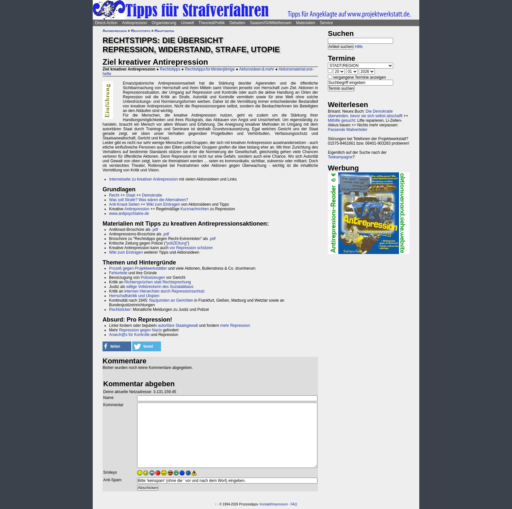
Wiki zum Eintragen (163, 204)
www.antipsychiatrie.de (129, 213)
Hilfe (359, 46)
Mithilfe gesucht (341, 120)
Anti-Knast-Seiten (124, 204)
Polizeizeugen (153, 277)
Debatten (238, 23)
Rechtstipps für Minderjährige (210, 69)
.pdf (165, 234)
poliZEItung (176, 243)
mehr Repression (235, 325)
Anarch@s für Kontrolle (129, 334)
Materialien (305, 23)
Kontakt (265, 504)
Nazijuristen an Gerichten (171, 300)
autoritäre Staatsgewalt (178, 325)
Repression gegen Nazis (140, 330)
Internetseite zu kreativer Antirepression (143, 179)
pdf (155, 229)
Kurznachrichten (195, 209)
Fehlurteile (118, 273)
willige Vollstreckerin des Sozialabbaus (159, 286)
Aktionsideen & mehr (256, 69)
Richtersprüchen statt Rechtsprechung (157, 282)
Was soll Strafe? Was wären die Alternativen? (148, 200)
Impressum (280, 504)
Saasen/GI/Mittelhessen (270, 23)
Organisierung (164, 23)
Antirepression (134, 23)
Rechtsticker (120, 309)
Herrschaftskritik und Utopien (134, 296)
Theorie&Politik (212, 23)
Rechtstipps (140, 30)
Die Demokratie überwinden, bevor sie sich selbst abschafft (365, 113)
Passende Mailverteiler (347, 129)
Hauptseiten (164, 30)
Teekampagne (340, 157)
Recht (114, 195)
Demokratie (152, 195)
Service (326, 23)
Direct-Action (106, 23)
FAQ (294, 504)
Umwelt (187, 23)
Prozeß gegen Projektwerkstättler (138, 268)
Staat (130, 195)
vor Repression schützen (191, 248)
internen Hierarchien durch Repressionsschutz (164, 291)
